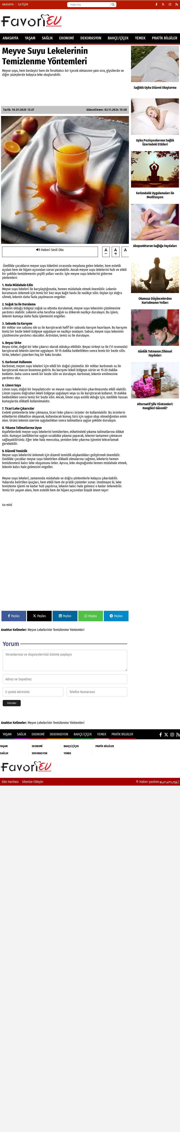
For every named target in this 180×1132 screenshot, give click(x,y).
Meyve (32, 630)
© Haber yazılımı (158, 782)
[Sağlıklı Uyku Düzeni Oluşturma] (155, 71)
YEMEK (140, 38)
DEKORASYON (90, 38)
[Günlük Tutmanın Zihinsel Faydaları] (155, 334)
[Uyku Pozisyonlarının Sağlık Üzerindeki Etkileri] (155, 123)
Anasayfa (8, 4)
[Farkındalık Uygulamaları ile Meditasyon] (155, 176)
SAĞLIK (47, 38)
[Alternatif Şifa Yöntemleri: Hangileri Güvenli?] (155, 387)
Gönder (11, 703)
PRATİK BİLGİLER (164, 38)
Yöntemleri (77, 630)
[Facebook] (156, 4)
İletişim (23, 4)
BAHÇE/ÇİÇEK (118, 38)
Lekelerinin (44, 630)
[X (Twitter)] (163, 4)
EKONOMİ (66, 38)
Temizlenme (61, 630)
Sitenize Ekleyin (32, 782)
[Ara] (113, 4)
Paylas (14, 616)
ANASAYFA (10, 38)
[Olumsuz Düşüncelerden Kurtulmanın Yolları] (155, 282)
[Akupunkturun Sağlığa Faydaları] (155, 229)
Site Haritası (10, 782)
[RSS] (176, 4)
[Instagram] (170, 4)
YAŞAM (30, 38)
